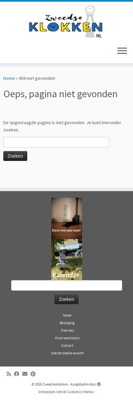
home (67, 315)
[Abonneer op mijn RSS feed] (10, 373)
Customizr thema (80, 391)
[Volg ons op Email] (26, 373)
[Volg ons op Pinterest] (35, 373)
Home (9, 78)
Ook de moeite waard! (67, 353)
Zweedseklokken (55, 384)
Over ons (67, 330)
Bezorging (67, 323)
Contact (67, 345)
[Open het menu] (122, 51)
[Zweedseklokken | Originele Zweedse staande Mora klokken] (66, 21)
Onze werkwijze (67, 338)
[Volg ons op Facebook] (18, 373)
